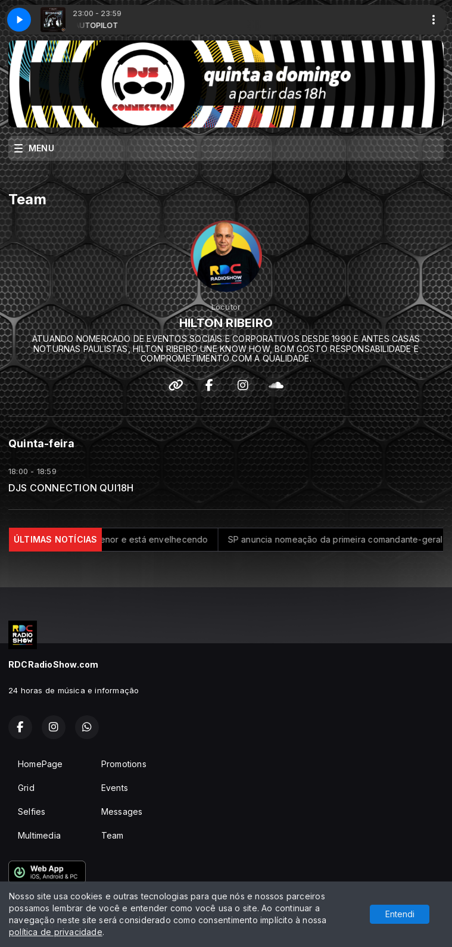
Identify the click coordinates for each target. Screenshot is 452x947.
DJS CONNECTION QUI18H (70, 488)
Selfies (31, 811)
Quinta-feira (41, 443)
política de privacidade (55, 932)
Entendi (399, 914)
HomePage (40, 764)
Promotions (123, 764)
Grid (26, 788)
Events (114, 788)
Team (112, 835)
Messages (122, 811)
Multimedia (39, 835)
